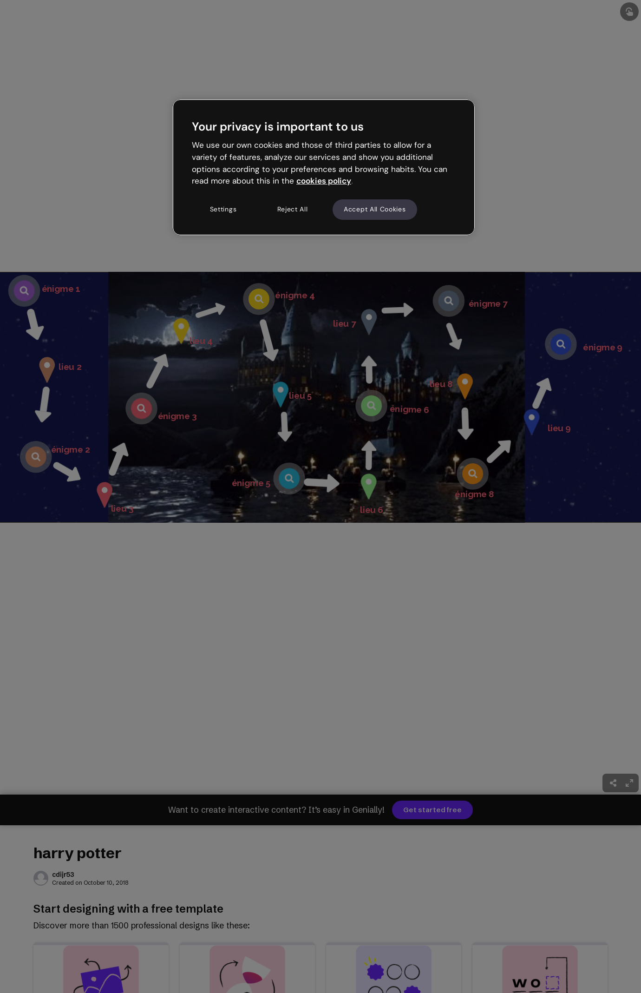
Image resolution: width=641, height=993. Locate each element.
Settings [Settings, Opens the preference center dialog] (223, 209)
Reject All (292, 209)
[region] (324, 167)
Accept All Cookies (375, 209)
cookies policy (323, 181)
